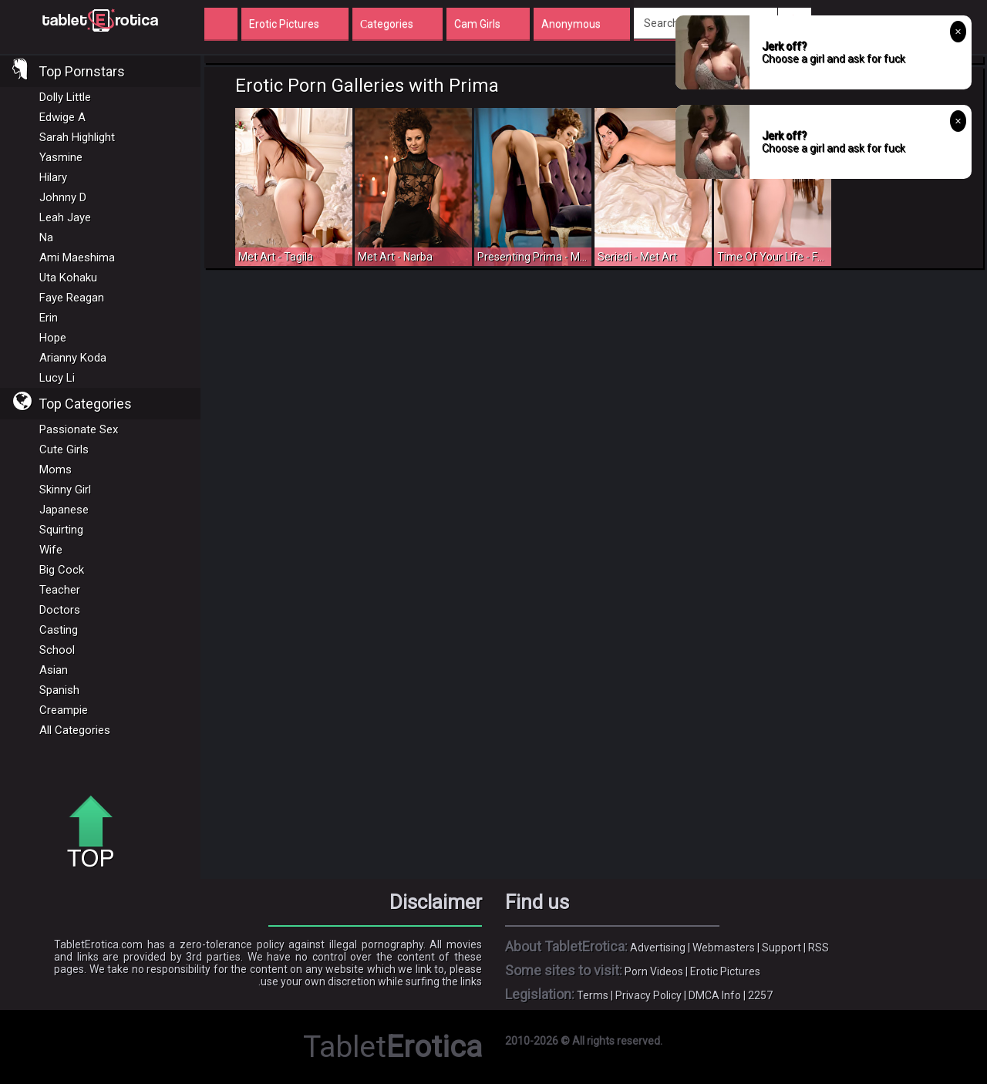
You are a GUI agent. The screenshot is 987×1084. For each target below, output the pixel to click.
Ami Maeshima (77, 257)
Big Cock (61, 570)
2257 (760, 995)
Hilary (53, 177)
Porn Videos (654, 971)
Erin (48, 318)
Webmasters (723, 947)
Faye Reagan (71, 298)
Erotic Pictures (725, 971)
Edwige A (62, 117)
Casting (58, 630)
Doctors (59, 610)
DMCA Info (715, 995)
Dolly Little (65, 97)
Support (781, 947)
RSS (818, 947)
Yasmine (61, 157)
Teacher (59, 590)
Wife (50, 550)
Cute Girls (64, 449)
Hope (52, 338)
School (57, 650)
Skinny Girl (65, 490)
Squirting (61, 530)
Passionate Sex (78, 429)
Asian (53, 670)
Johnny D (62, 197)
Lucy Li (57, 378)
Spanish (59, 690)
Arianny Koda (72, 358)
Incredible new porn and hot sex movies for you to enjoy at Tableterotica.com (100, 19)
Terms (592, 995)
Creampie (63, 710)
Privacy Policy (648, 995)
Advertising (658, 947)
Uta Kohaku (68, 277)
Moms (55, 469)
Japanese (64, 510)
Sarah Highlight (77, 137)
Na (46, 237)
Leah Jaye (65, 217)
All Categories (74, 730)
